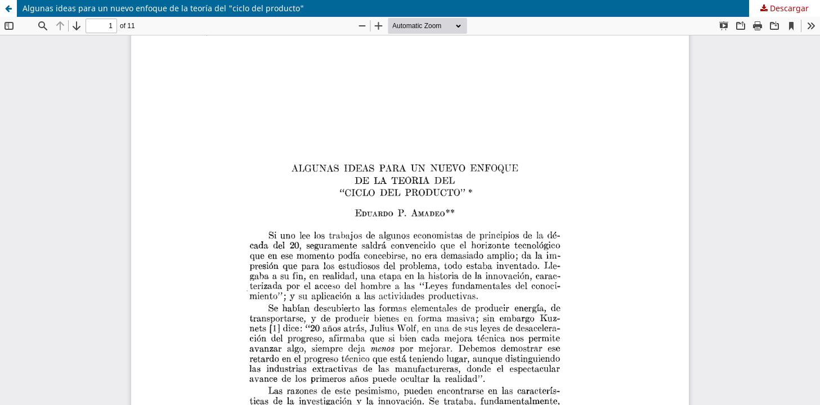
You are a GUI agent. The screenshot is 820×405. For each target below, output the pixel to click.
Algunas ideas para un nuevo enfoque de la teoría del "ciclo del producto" (163, 8)
